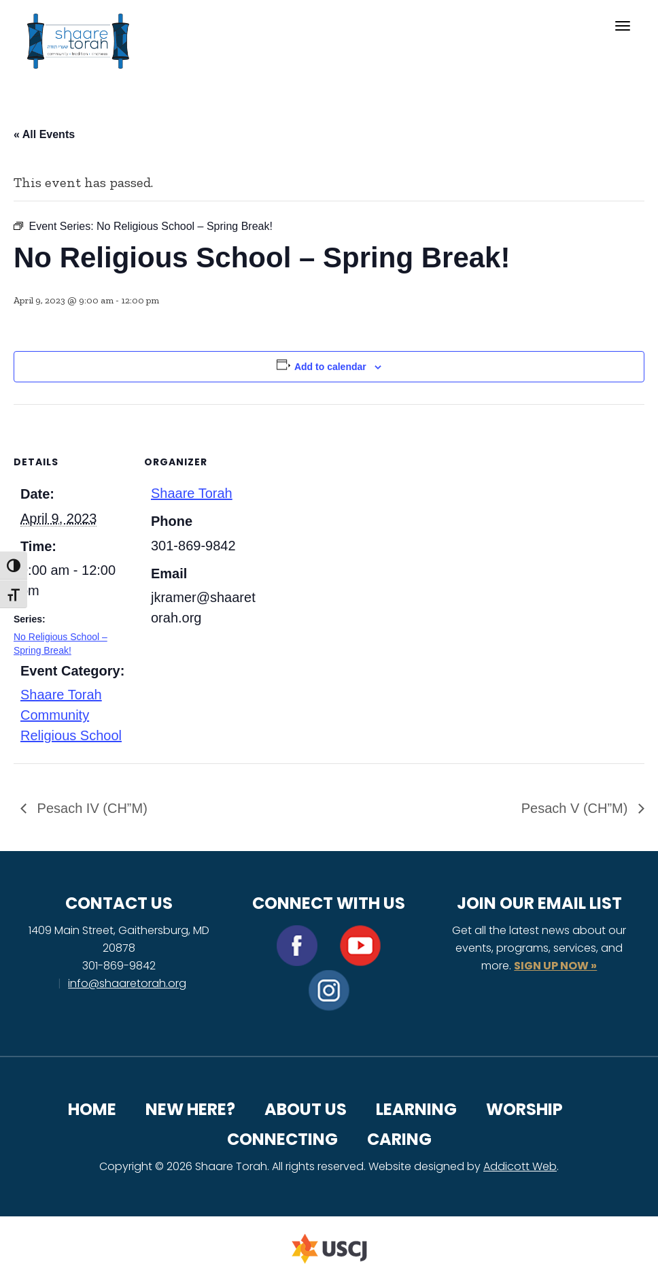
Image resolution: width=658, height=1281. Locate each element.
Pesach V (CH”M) (576, 808)
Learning (416, 1109)
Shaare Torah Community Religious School (71, 715)
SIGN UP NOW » (555, 966)
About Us (305, 1109)
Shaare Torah (191, 493)
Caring (399, 1139)
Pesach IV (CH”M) (90, 808)
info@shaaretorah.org (127, 983)
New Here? (190, 1109)
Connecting (282, 1139)
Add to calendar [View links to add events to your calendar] (330, 366)
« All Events (44, 134)
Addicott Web (520, 1166)
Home (92, 1109)
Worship (524, 1109)
